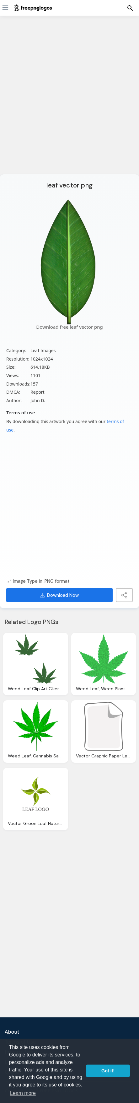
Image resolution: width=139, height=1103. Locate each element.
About (12, 1031)
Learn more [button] (23, 1093)
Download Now (59, 595)
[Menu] (5, 8)
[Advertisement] (69, 99)
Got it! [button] (108, 1070)
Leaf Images (43, 350)
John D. (37, 400)
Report (37, 392)
